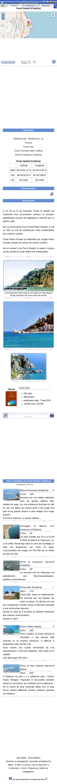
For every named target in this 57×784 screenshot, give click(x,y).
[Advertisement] (28, 96)
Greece (28, 143)
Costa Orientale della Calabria (28, 151)
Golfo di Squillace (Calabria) (28, 155)
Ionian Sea (28, 147)
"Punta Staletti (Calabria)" (28, 415)
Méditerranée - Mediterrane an (28, 139)
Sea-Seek (28, 1)
